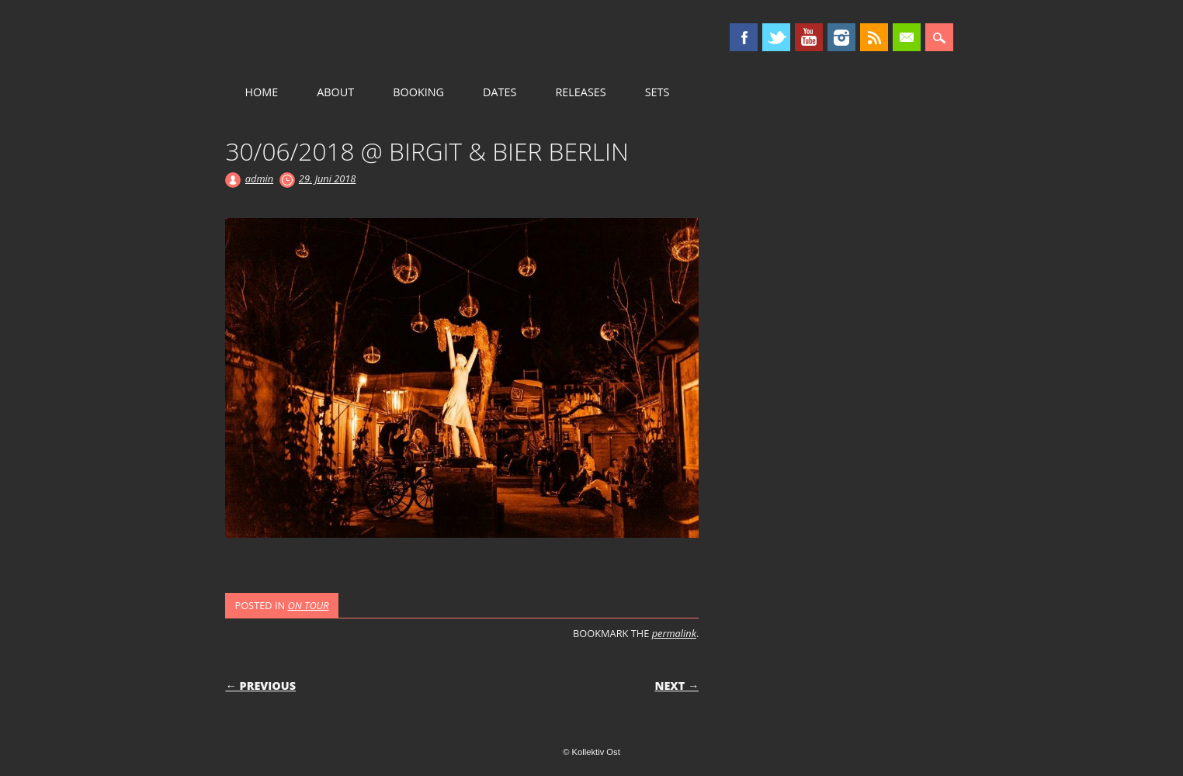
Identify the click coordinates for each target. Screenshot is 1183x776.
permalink (674, 633)
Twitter (776, 37)
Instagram (841, 37)
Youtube (809, 37)
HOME (261, 92)
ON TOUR (307, 605)
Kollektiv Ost (357, 38)
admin (259, 178)
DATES (499, 92)
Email (907, 37)
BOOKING (418, 92)
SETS (657, 92)
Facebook (744, 37)
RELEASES (580, 92)
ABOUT (335, 92)
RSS (874, 37)
